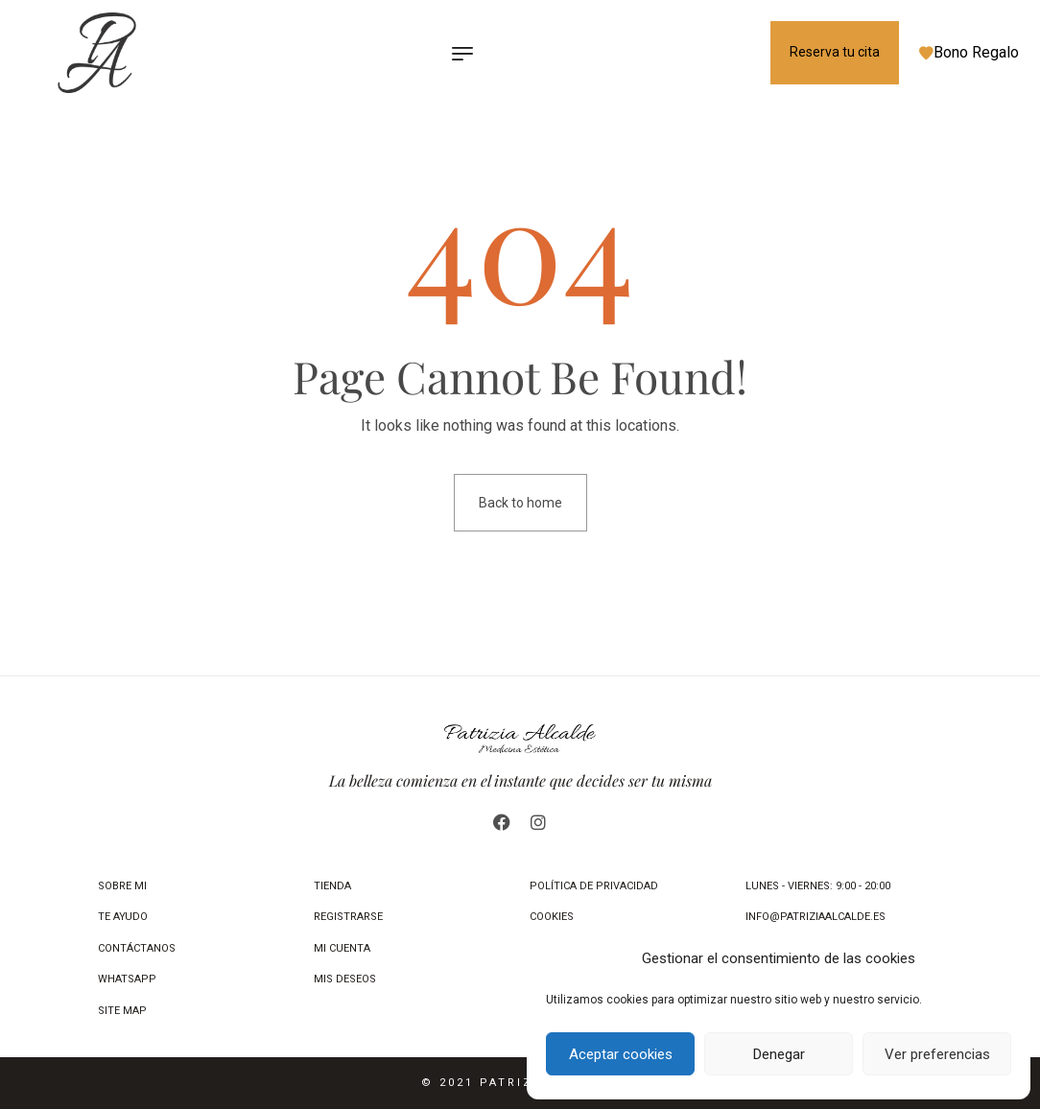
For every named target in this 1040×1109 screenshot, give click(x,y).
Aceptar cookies (621, 1054)
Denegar (779, 1054)
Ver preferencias (937, 1054)
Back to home (520, 502)
